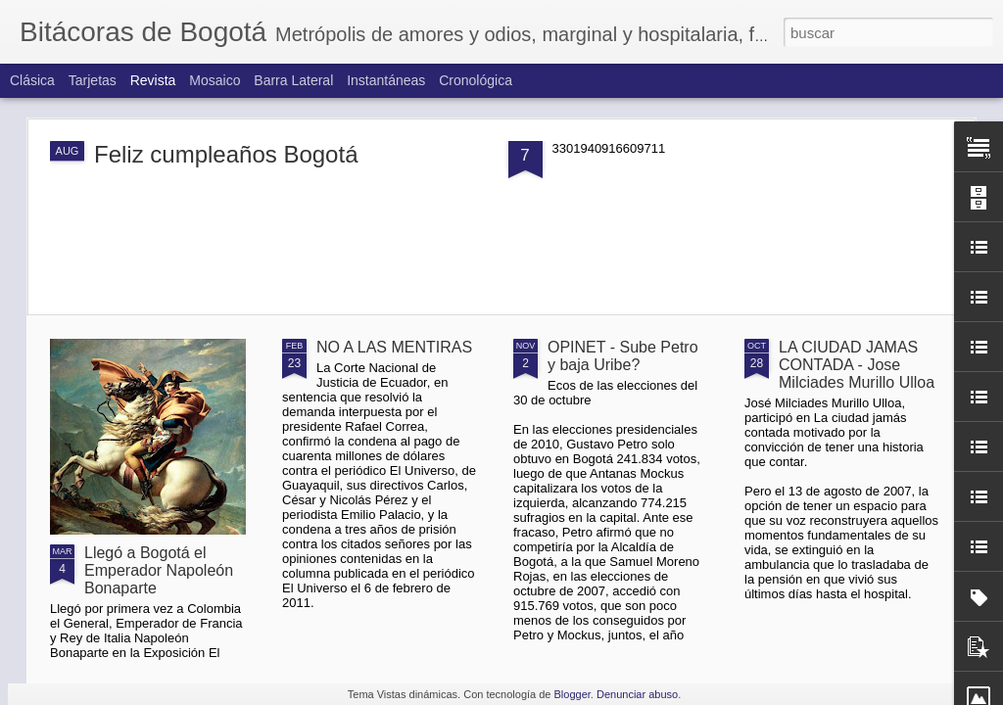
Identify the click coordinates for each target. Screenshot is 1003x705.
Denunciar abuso (637, 694)
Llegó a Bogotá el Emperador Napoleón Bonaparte (158, 570)
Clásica (32, 80)
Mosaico (214, 80)
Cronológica (475, 80)
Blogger (572, 694)
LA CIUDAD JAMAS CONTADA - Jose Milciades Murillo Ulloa (856, 365)
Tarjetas (93, 80)
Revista (153, 80)
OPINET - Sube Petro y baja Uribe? (623, 356)
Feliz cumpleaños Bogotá (226, 154)
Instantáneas (386, 80)
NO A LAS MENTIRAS (394, 347)
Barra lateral (293, 80)
